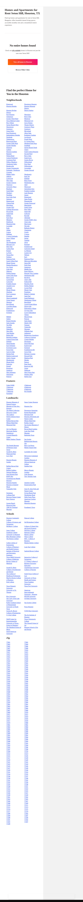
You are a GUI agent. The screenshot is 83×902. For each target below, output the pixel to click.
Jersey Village (10, 238)
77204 (26, 745)
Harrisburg (9, 205)
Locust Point (28, 288)
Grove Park (27, 352)
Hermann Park (28, 414)
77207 (8, 749)
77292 (26, 820)
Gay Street (9, 267)
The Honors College (12, 539)
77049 (8, 692)
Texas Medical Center (13, 121)
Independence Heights (13, 135)
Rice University (11, 596)
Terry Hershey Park (30, 476)
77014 (26, 655)
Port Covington (11, 294)
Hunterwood (10, 201)
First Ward (27, 164)
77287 (26, 815)
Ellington (9, 147)
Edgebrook (9, 222)
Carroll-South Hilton (30, 304)
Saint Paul (27, 296)
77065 (8, 708)
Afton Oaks (27, 133)
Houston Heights (11, 106)
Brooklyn (27, 277)
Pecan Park (9, 211)
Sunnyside (27, 211)
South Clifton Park (12, 261)
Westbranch (27, 174)
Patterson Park (10, 259)
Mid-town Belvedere (30, 261)
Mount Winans (10, 290)
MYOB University (30, 596)
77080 (26, 723)
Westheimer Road (29, 495)
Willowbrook (28, 166)
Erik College (10, 582)
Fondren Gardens (29, 191)
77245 (8, 784)
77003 (8, 644)
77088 (26, 731)
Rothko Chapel (28, 423)
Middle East (28, 269)
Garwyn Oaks (10, 352)
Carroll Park (10, 279)
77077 (8, 721)
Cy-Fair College (11, 615)
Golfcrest (27, 213)
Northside (9, 137)
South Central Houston (31, 152)
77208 (26, 749)
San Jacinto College (30, 603)
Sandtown (9, 370)
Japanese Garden (29, 483)
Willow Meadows (11, 162)
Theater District (29, 125)
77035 (8, 677)
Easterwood (27, 345)
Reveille (26, 216)
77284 (8, 815)
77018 (26, 659)
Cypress (26, 234)
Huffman (9, 234)
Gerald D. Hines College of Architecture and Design (13, 570)
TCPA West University (31, 611)
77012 (26, 652)
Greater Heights (11, 145)
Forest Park (9, 350)
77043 (8, 685)
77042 (26, 683)
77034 (26, 675)
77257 (26, 793)
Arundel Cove (10, 286)
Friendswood (28, 246)
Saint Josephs (10, 323)
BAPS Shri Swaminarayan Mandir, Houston (13, 478)
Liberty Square (10, 358)
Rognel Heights (11, 321)
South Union (28, 207)
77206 (26, 747)
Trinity (26, 149)
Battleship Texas (29, 435)
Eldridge (27, 178)
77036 (26, 677)
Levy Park (9, 456)
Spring (26, 238)
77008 (26, 648)
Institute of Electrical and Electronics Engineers (12, 553)
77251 (26, 787)
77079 (8, 723)
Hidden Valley (10, 174)
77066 (26, 708)
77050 (26, 692)
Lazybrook (27, 137)
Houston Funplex (11, 483)
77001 (8, 642)
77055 (8, 698)
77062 (26, 704)
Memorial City (28, 121)
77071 (8, 714)
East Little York (11, 197)
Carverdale (27, 168)
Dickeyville (27, 306)
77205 (8, 747)
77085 (8, 729)
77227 (8, 768)
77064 (26, 706)
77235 (26, 774)
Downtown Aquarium (31, 410)
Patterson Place (29, 259)
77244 (26, 782)
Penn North (27, 364)
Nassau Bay (10, 255)
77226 (26, 766)
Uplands (8, 327)
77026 (26, 667)
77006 (26, 646)
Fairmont (27, 348)
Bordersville (10, 166)
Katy (25, 257)
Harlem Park (10, 354)
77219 (8, 760)
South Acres (28, 158)
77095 (8, 739)
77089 (8, 733)
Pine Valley (27, 209)
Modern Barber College (31, 543)
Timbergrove (10, 139)
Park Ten (27, 176)
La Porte (9, 253)
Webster (26, 255)
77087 (8, 731)
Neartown (9, 185)
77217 (8, 758)
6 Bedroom (27, 389)
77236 (8, 776)
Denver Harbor (28, 110)
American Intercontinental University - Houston (30, 592)
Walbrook (27, 370)
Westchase (27, 114)
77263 (8, 799)
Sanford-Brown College (31, 551)
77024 (26, 665)
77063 (8, 706)
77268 (8, 803)
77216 (26, 756)
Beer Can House (29, 445)
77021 (8, 663)
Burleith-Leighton (11, 337)
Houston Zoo (28, 406)
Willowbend (28, 162)
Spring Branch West (12, 125)
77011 (8, 652)
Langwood (9, 178)
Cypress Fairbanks (12, 236)
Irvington (9, 312)
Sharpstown (10, 127)
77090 (26, 733)
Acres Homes (28, 123)
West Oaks (9, 180)
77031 (8, 673)
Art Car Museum (11, 429)
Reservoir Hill (28, 366)
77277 (8, 811)
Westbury (9, 193)
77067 (8, 710)
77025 (8, 667)
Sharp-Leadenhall (11, 298)
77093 (8, 737)
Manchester (27, 205)
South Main (10, 191)
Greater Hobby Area (30, 220)
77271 (26, 805)
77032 (26, 673)
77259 (26, 795)
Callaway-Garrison (30, 337)
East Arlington (10, 345)
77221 (8, 762)
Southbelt (27, 145)
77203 (8, 745)
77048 (26, 690)
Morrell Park (28, 317)
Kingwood (9, 104)
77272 (8, 807)
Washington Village (30, 300)
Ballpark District (29, 228)
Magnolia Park (10, 224)
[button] (81, 3)
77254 (8, 791)
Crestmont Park (11, 160)
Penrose (26, 319)
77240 (26, 778)
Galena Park (10, 249)
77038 (26, 679)
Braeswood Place (11, 141)
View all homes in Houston (23, 62)
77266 (8, 801)
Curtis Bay (9, 282)
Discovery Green (11, 412)
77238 (8, 778)
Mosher (26, 360)
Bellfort (8, 216)
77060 (26, 702)
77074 (26, 716)
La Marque (27, 251)
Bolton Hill (9, 335)
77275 (26, 809)
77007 (8, 648)
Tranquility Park (11, 489)
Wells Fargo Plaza (29, 497)
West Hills (9, 331)
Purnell (8, 366)
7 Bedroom (9, 391)
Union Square (10, 300)
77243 (8, 782)
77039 (8, 681)
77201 (8, 743)
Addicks (8, 176)
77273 (26, 807)
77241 (8, 780)
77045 (8, 688)
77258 (8, 795)
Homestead (27, 197)
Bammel (8, 154)
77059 (8, 702)
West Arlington (11, 372)
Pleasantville (28, 201)
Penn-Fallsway (28, 271)
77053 (8, 696)
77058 (26, 700)
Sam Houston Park (12, 474)
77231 (8, 772)
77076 (26, 718)
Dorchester (27, 341)
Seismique (9, 493)
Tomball (26, 240)
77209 (8, 751)
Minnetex (9, 220)
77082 (26, 725)
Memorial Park (10, 425)
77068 (26, 710)
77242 (26, 780)
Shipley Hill (28, 323)
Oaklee (8, 319)
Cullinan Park (10, 495)
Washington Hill (29, 275)
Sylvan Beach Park (30, 493)
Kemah (8, 251)
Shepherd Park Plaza (30, 143)
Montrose (27, 119)
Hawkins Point (28, 284)
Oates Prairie (28, 199)
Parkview (9, 364)
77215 (8, 756)
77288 (8, 817)
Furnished (9, 393)
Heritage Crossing (29, 354)
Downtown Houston (30, 104)
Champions (27, 230)
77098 (8, 741)
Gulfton (8, 149)
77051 (8, 694)
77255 (26, 791)
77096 (26, 739)
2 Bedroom (27, 385)
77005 (8, 646)
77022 (26, 663)
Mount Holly (10, 362)
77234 (8, 774)
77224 (26, 764)
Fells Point (27, 265)
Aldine (8, 230)
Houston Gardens (11, 152)
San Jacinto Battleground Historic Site (31, 441)
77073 (8, 716)
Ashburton (27, 333)
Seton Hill (27, 263)
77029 (8, 671)
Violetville (27, 327)
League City (28, 253)
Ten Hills (9, 325)
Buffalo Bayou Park (12, 421)
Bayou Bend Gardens (30, 429)
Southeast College (11, 532)
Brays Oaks (27, 156)
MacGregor (27, 224)
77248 (26, 784)
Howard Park (28, 356)
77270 (8, 805)
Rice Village (10, 123)
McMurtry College (12, 526)
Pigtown (8, 376)
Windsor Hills (28, 374)
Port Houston (10, 114)
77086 (26, 729)
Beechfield (27, 302)
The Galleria (10, 414)
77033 (8, 675)
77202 (26, 743)
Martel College (28, 534)
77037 (8, 679)
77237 (26, 776)
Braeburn (9, 189)
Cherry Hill (27, 279)
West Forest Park (29, 372)
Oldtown (9, 271)
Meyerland (27, 131)
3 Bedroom (9, 387)
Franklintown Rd (29, 350)
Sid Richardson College (31, 522)
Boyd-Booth (10, 304)
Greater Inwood (29, 170)
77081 (8, 725)
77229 (8, 770)
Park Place (9, 218)
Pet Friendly (28, 391)
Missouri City (10, 244)
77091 (8, 735)
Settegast (9, 199)
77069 (8, 712)
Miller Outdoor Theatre (13, 439)
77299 (8, 824)
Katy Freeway (10, 499)
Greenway (9, 129)
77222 (26, 762)
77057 (8, 700)
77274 (8, 809)
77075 (8, 718)
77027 (8, 669)
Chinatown (9, 116)
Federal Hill (28, 282)
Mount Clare (28, 290)
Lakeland (9, 288)
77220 (26, 760)
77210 (26, 751)
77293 (8, 822)
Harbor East (28, 376)
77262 (26, 797)
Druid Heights (10, 343)
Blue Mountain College (13, 536)
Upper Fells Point (11, 275)
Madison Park (28, 358)
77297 (26, 822)
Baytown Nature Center (13, 497)
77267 (26, 801)
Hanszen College (29, 532)
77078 (26, 721)
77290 (26, 817)
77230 (26, 770)
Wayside (27, 226)
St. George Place (29, 141)
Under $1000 (10, 385)
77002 (26, 642)
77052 (26, 694)
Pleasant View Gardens (31, 273)
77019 (8, 661)
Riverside (9, 296)
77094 (26, 737)
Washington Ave (29, 183)
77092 (26, 735)
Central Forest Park (12, 339)
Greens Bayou (28, 160)
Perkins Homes (11, 273)
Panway (26, 362)
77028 (26, 669)
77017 (8, 659)
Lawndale (9, 226)
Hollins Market (29, 286)
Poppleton (27, 292)
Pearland (27, 244)
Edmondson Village (30, 308)
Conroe (8, 232)
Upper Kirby (10, 131)
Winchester (9, 374)
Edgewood (9, 308)
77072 (26, 714)
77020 (26, 661)
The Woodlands (11, 242)
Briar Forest (28, 180)
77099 (26, 741)
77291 (8, 820)
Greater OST (10, 207)
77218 (26, 758)
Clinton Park (10, 203)
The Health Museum (12, 445)
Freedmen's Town (29, 507)
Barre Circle (10, 277)
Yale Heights (10, 333)
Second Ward (28, 154)
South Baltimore (29, 298)
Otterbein (9, 292)
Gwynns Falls (28, 310)
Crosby (26, 232)
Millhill (8, 317)
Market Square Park (30, 447)
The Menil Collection (12, 410)
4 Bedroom (27, 387)
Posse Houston (28, 607)
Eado (8, 228)
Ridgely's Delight (29, 294)
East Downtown (11, 133)
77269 (26, 803)
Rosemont (9, 368)
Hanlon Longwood (12, 356)
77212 (8, 754)
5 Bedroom (9, 389)
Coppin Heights (29, 339)
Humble (26, 236)
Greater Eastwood (29, 203)
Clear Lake (27, 222)
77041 (8, 683)
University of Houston (13, 534)
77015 (8, 657)
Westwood (27, 187)
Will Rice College (29, 530)
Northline (9, 195)
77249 (8, 787)
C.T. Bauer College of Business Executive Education (31, 563)
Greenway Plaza (29, 127)
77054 (26, 696)
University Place (11, 187)
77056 (26, 698)
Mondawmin (10, 360)
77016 (26, 657)
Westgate (27, 329)
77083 (8, 727)
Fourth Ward (28, 139)
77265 (26, 799)
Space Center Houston (31, 402)
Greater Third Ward (12, 119)
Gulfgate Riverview (12, 209)
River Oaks (27, 116)
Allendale (27, 218)
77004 (26, 644)
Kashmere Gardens (30, 135)
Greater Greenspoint (12, 168)
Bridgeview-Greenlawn (31, 335)
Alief (25, 185)
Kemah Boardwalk (30, 412)
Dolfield (8, 341)
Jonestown (27, 267)
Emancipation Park (30, 485)
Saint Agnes (28, 321)
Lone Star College (29, 547)
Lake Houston (28, 193)
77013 (8, 655)
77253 (26, 789)
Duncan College (29, 518)
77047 (8, 690)
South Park (9, 213)
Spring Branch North (30, 147)
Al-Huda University (30, 598)
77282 (26, 813)
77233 (26, 772)
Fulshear (9, 257)
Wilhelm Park (28, 331)
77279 (26, 811)
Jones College (10, 530)
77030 (26, 671)
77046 (26, 688)
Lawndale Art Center (30, 452)
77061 (8, 704)
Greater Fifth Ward (12, 143)
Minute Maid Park (29, 421)
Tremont (27, 325)
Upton (26, 368)
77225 (8, 766)
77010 (26, 650)
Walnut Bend (10, 156)
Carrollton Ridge (11, 306)
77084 (26, 727)
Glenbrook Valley (11, 164)
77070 (26, 712)
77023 (8, 665)
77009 (8, 650)
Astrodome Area (29, 189)
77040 (26, 681)
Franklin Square (11, 284)
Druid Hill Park (29, 343)
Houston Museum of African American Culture (30, 462)
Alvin (26, 242)
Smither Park (28, 466)
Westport (9, 302)
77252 (8, 789)
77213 (26, 754)
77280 (8, 813)
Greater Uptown (11, 183)
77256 (8, 793)
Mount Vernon (10, 263)
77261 (8, 797)
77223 (8, 764)
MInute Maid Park (12, 423)
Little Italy (9, 269)
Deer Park (9, 246)
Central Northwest (12, 158)
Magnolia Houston (30, 503)
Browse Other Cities (23, 70)
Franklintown (10, 310)
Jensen (26, 195)
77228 (26, 768)
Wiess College (28, 536)
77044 (26, 685)
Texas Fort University (31, 586)
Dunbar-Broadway (12, 265)
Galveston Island (29, 249)
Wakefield (9, 329)
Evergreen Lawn (11, 348)
